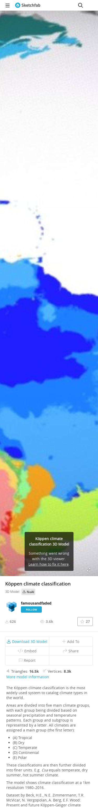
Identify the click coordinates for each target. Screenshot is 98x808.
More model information (27, 676)
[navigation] (7, 5)
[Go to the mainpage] (27, 5)
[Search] (80, 5)
